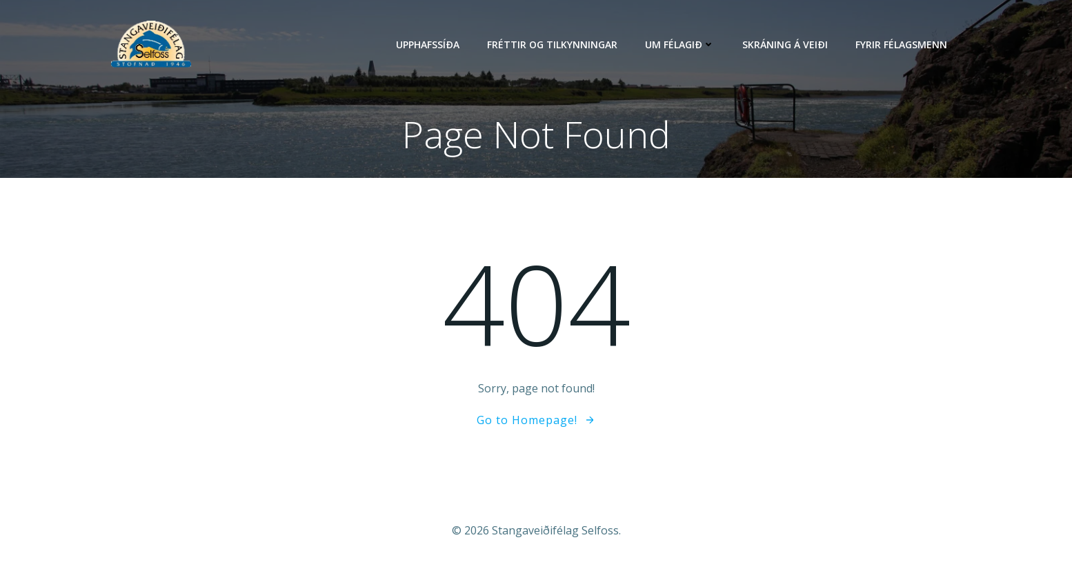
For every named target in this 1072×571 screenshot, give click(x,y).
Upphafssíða (427, 44)
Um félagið (680, 44)
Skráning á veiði (785, 44)
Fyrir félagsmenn (901, 44)
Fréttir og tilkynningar (552, 44)
